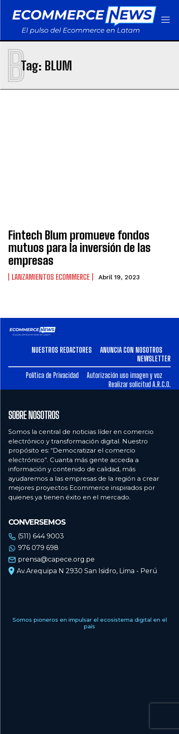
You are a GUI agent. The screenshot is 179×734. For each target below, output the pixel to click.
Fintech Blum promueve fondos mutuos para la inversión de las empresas (79, 248)
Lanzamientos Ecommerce (51, 277)
